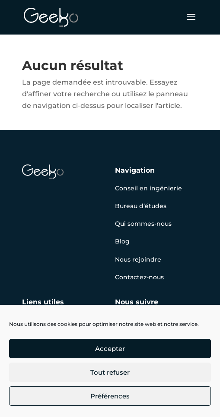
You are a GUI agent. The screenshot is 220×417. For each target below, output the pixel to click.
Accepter (110, 348)
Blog (122, 241)
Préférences (110, 396)
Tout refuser (110, 372)
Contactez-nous (139, 277)
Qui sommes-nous (143, 223)
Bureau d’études (140, 206)
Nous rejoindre (138, 259)
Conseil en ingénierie (148, 188)
